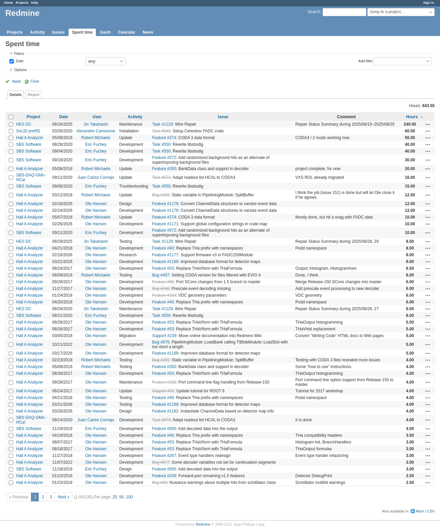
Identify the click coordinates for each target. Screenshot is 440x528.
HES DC (23, 124)
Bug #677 (160, 462)
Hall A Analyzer (29, 137)
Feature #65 (163, 281)
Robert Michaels (95, 137)
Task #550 (161, 144)
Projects (22, 2)
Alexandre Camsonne (95, 131)
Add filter (365, 61)
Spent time (82, 32)
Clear (35, 81)
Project (33, 116)
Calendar (126, 32)
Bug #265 (160, 195)
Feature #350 (164, 168)
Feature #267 (164, 455)
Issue (223, 116)
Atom (420, 511)
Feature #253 (164, 295)
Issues (58, 32)
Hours (412, 116)
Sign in (428, 2)
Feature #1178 (165, 203)
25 (115, 497)
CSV (431, 511)
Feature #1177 (165, 255)
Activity (37, 32)
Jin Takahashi (96, 124)
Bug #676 (160, 342)
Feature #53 (163, 268)
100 (129, 497)
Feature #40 (163, 248)
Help (34, 2)
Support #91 (163, 391)
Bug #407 (160, 275)
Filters (19, 54)
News (148, 32)
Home (8, 2)
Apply (16, 81)
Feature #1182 (165, 411)
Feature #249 (164, 475)
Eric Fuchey (95, 144)
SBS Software (28, 144)
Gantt (105, 32)
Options (20, 70)
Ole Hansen (95, 203)
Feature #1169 (165, 261)
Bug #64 (159, 482)
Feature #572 (164, 157)
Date (19, 61)
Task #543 (161, 131)
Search (313, 11)
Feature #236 (164, 382)
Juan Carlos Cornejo (95, 177)
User (97, 116)
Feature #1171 (165, 224)
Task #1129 (162, 124)
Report (33, 95)
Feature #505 (164, 428)
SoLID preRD (28, 131)
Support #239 (164, 335)
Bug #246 (160, 288)
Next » (64, 497)
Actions (428, 124)
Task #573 (161, 177)
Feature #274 (164, 137)
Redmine (203, 524)
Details (16, 95)
